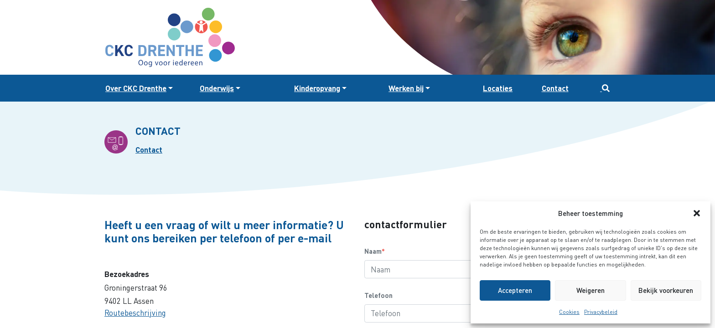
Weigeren (590, 290)
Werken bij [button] (406, 88)
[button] (696, 213)
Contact (555, 88)
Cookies (569, 311)
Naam (374, 251)
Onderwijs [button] (217, 88)
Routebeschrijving (135, 313)
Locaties (498, 88)
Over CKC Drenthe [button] (135, 88)
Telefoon (378, 295)
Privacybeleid (600, 311)
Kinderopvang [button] (317, 88)
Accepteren (515, 290)
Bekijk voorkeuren (665, 290)
